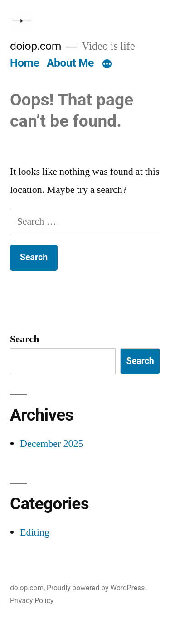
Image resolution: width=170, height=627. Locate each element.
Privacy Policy (31, 600)
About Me (70, 62)
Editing (34, 532)
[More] (107, 64)
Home (24, 62)
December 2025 (51, 443)
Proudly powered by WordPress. (96, 588)
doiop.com (35, 46)
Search (24, 339)
